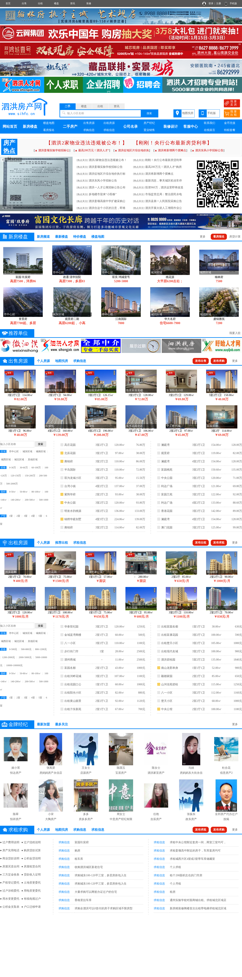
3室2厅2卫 (101, 461)
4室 (33, 515)
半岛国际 (70, 469)
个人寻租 (175, 883)
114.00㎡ (119, 527)
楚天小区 (166, 700)
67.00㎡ (119, 709)
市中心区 (14, 451)
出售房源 (89, 122)
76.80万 (140, 444)
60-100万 (36, 467)
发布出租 (200, 542)
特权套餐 (229, 130)
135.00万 (236, 469)
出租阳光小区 (72, 692)
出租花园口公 (72, 684)
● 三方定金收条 (9, 874)
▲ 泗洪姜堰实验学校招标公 (52, 150)
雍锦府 (68, 461)
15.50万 (140, 477)
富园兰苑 (166, 494)
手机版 (233, 3)
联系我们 (209, 122)
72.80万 (140, 469)
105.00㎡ (216, 643)
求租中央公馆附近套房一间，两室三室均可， (198, 842)
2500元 (141, 651)
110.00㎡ (119, 461)
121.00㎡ (216, 486)
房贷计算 (235, 236)
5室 (40, 515)
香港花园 (166, 510)
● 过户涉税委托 (9, 890)
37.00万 (140, 486)
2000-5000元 (25, 657)
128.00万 (236, 444)
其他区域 (33, 459)
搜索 (149, 113)
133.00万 (140, 510)
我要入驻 (235, 333)
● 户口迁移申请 (31, 906)
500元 (141, 634)
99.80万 (237, 527)
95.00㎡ (119, 477)
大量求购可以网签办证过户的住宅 (96, 891)
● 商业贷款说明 (9, 858)
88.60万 (237, 502)
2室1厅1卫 (101, 634)
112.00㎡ (216, 692)
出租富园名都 (169, 626)
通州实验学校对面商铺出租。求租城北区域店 (198, 900)
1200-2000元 (8, 657)
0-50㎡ (12, 491)
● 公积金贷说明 (31, 858)
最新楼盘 (61, 236)
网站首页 (10, 126)
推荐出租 (61, 542)
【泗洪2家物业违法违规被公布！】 (86, 142)
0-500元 (13, 649)
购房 (77, 850)
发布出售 (200, 360)
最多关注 (61, 724)
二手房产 (70, 126)
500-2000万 (12, 483)
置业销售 (149, 130)
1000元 (141, 667)
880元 (141, 692)
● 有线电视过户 (31, 898)
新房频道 (43, 236)
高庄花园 (70, 444)
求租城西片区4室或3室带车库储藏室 (192, 858)
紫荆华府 (70, 494)
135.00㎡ (216, 659)
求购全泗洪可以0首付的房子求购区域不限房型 (103, 908)
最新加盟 (43, 724)
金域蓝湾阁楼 (72, 634)
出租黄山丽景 (72, 700)
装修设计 (170, 126)
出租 (40, 3)
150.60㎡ (216, 469)
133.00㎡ (216, 502)
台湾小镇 (70, 486)
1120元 (141, 700)
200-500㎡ (30, 499)
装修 (88, 3)
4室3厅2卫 (101, 519)
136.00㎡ (119, 510)
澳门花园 (166, 527)
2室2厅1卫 (101, 494)
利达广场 (166, 486)
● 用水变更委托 (9, 898)
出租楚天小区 (169, 643)
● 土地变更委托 (31, 882)
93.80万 (140, 502)
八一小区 (70, 643)
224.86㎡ (119, 519)
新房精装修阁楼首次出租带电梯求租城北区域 (198, 908)
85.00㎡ (216, 676)
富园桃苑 (166, 469)
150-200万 (30, 475)
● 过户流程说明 (31, 842)
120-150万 (15, 475)
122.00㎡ (216, 494)
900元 (238, 651)
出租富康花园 (169, 634)
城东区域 (27, 451)
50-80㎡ (24, 491)
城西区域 (6, 459)
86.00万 (140, 461)
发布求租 (218, 542)
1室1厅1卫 (101, 684)
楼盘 (56, 3)
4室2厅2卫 (101, 486)
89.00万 (237, 510)
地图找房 (187, 113)
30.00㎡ (216, 626)
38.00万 (140, 453)
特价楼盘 (79, 236)
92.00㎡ (119, 700)
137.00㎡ (119, 486)
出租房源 (109, 122)
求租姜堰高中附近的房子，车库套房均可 (195, 850)
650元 (238, 676)
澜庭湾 (165, 444)
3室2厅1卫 (101, 444)
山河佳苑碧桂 (169, 684)
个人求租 (175, 867)
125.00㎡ (216, 527)
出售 (24, 3)
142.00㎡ (216, 510)
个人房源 (43, 361)
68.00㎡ (216, 700)
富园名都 (70, 667)
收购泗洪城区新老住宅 (89, 867)
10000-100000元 (14, 665)
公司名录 (130, 126)
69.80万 (237, 486)
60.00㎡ (119, 634)
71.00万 (237, 477)
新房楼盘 (30, 126)
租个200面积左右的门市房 (186, 875)
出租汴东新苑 (72, 709)
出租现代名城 (169, 651)
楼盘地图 (48, 122)
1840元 (238, 659)
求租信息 (109, 130)
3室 (25, 515)
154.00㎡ (216, 444)
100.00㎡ (216, 634)
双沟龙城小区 (72, 477)
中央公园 (70, 502)
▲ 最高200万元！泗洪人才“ (92, 150)
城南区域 (41, 451)
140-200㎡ (15, 499)
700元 (141, 709)
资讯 (72, 3)
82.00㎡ (119, 692)
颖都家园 (166, 676)
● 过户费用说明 (9, 842)
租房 (172, 891)
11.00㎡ (119, 659)
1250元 (141, 626)
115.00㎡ (216, 684)
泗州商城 (70, 659)
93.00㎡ (119, 494)
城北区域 (19, 459)
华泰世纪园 (71, 626)
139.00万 (140, 519)
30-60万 (24, 467)
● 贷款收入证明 (31, 874)
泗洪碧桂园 (168, 659)
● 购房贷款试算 (31, 850)
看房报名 (48, 130)
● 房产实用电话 (9, 850)
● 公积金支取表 (9, 906)
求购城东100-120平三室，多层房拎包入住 (100, 875)
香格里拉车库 (83, 900)
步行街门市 (71, 651)
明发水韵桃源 (72, 510)
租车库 (79, 858)
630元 (238, 626)
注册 (218, 3)
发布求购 (218, 360)
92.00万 (237, 494)
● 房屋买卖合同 (9, 866)
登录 (211, 3)
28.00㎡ (119, 651)
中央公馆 (166, 709)
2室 (18, 515)
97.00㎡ (119, 453)
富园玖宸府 (82, 842)
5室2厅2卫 (198, 659)
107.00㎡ (119, 676)
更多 (202, 236)
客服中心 (190, 126)
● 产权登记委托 (9, 882)
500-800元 (26, 649)
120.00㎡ (119, 444)
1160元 (238, 692)
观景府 (165, 453)
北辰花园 (70, 453)
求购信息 (89, 130)
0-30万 (12, 467)
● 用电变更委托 (31, 890)
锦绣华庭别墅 (72, 519)
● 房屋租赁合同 (31, 866)
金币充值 (229, 122)
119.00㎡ (216, 453)
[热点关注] (82, 160)
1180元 (238, 709)
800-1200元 (41, 649)
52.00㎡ (216, 667)
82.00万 (140, 527)
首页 (8, 3)
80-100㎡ (36, 491)
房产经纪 (149, 122)
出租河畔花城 (72, 676)
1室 (11, 515)
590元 (238, 634)
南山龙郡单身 (169, 667)
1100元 (141, 643)
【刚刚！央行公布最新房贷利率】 (173, 142)
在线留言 (209, 130)
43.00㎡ (119, 667)
